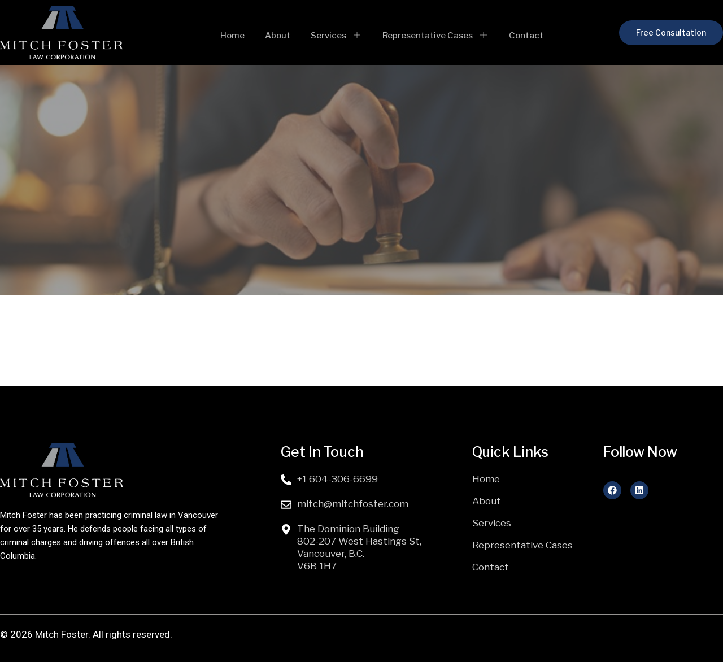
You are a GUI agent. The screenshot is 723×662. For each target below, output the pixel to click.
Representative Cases (431, 34)
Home (238, 34)
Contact (518, 34)
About (280, 34)
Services (335, 34)
